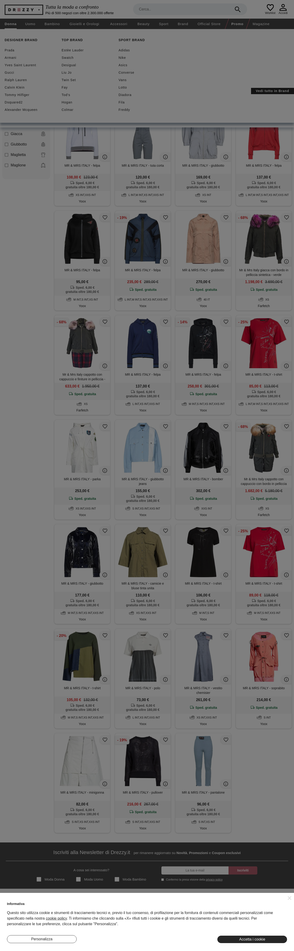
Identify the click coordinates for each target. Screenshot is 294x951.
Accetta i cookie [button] (252, 939)
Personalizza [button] (41, 939)
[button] (289, 898)
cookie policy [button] (56, 918)
